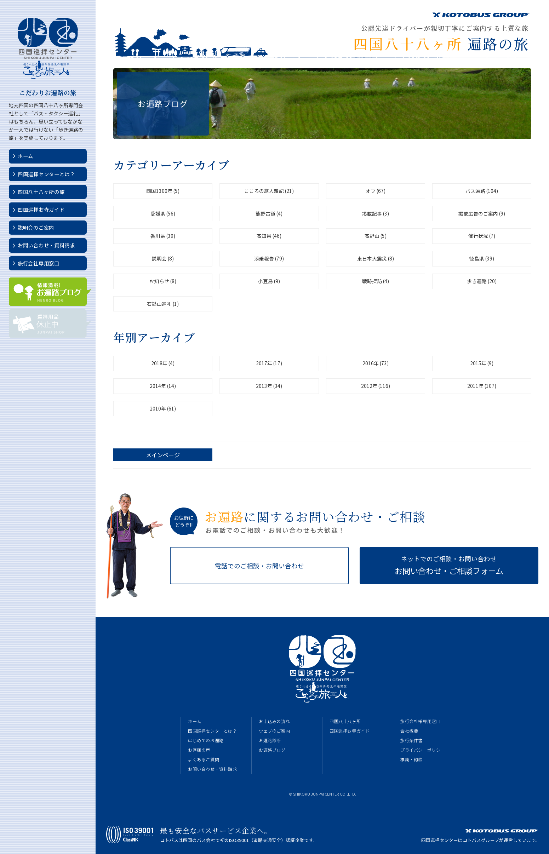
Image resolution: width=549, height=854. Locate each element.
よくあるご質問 (203, 759)
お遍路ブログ (272, 750)
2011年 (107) (481, 385)
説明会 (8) (163, 258)
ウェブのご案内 (274, 731)
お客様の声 (199, 750)
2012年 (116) (375, 385)
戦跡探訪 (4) (375, 281)
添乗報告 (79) (269, 258)
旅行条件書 (411, 740)
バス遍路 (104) (481, 190)
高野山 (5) (376, 235)
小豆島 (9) (269, 281)
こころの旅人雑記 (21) (269, 190)
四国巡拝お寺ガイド (41, 209)
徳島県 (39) (481, 258)
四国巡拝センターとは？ (46, 174)
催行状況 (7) (481, 235)
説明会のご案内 (36, 227)
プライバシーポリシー (422, 750)
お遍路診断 (270, 740)
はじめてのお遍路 (206, 740)
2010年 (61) (163, 408)
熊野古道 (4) (269, 213)
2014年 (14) (163, 385)
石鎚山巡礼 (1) (163, 303)
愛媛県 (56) (162, 213)
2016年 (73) (375, 363)
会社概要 (409, 731)
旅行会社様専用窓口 (420, 721)
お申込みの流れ (274, 721)
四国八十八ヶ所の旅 (41, 191)
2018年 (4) (163, 363)
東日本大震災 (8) (375, 258)
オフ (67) (375, 190)
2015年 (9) (481, 363)
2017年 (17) (269, 363)
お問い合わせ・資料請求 (46, 245)
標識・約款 (411, 759)
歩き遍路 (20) (482, 281)
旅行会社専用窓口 (38, 263)
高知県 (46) (269, 235)
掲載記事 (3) (375, 213)
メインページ (163, 455)
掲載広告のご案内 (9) (481, 213)
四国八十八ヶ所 (345, 721)
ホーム (25, 156)
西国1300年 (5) (162, 190)
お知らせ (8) (162, 281)
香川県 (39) (162, 235)
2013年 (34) (269, 385)
